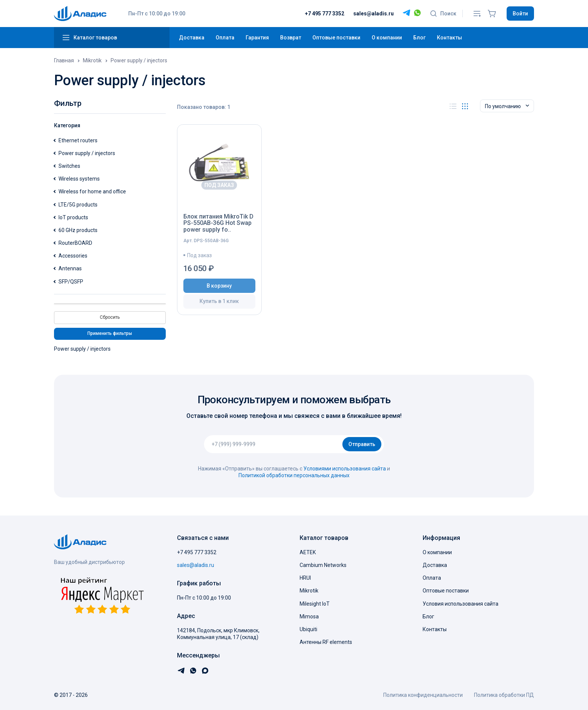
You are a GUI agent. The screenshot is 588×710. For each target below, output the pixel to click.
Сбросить (110, 317)
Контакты (449, 38)
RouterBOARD (75, 243)
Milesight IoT (315, 604)
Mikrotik (92, 60)
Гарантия (257, 38)
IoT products (73, 217)
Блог (419, 38)
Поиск (443, 13)
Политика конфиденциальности (423, 695)
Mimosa (309, 617)
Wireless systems (79, 179)
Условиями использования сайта (344, 469)
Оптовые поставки (336, 38)
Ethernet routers (78, 140)
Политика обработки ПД (504, 695)
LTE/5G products (78, 205)
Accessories (72, 256)
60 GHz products (78, 230)
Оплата (225, 38)
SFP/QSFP (70, 282)
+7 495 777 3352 (324, 14)
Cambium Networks (323, 565)
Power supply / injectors (86, 153)
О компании (387, 38)
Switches (69, 166)
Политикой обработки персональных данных (294, 475)
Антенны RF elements (326, 642)
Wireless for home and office (92, 191)
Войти (520, 14)
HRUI (305, 578)
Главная (64, 60)
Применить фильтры (109, 333)
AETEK (308, 552)
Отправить (361, 444)
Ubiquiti (308, 629)
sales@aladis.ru (373, 14)
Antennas (70, 268)
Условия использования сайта (460, 604)
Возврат (290, 38)
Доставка (191, 38)
